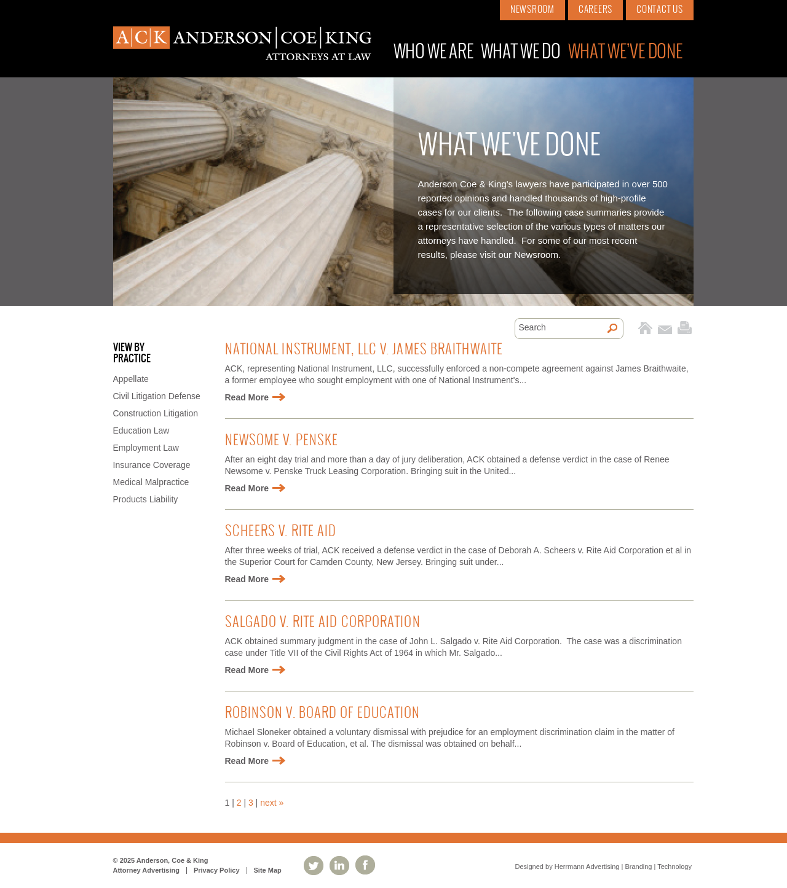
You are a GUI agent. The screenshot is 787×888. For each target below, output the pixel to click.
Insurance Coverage (152, 465)
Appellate (131, 379)
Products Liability (145, 499)
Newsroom (532, 10)
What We (521, 52)
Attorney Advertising (146, 870)
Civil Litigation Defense (156, 396)
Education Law (141, 430)
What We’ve (625, 52)
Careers (595, 10)
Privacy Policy (217, 870)
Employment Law (146, 448)
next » (271, 803)
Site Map (268, 870)
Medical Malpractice (151, 482)
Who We (433, 52)
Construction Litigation (156, 413)
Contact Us (659, 10)
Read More (247, 397)
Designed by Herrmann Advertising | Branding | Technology (603, 866)
